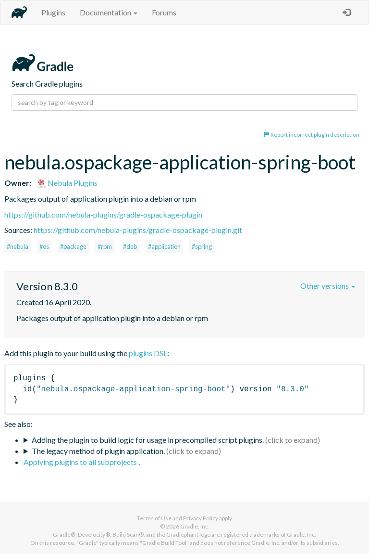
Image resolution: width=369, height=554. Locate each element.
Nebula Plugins (67, 182)
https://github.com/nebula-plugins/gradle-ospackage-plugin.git (138, 229)
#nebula (17, 246)
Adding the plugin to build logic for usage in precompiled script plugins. (148, 439)
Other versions (327, 285)
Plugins (53, 12)
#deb (130, 246)
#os (44, 246)
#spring (202, 246)
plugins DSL (148, 353)
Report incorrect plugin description (311, 134)
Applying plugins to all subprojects (81, 461)
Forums (164, 12)
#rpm (105, 246)
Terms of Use (154, 518)
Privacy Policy (200, 518)
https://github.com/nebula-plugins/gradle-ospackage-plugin (103, 214)
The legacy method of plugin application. (98, 450)
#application (164, 246)
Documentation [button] (108, 12)
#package (73, 246)
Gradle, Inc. (194, 526)
